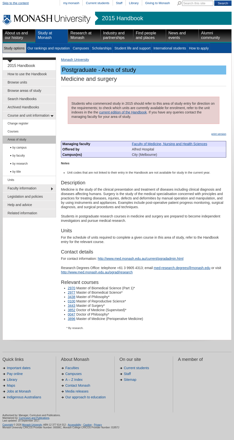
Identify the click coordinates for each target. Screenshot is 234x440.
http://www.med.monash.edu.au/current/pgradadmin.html (141, 259)
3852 (71, 310)
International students (169, 48)
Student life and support (132, 48)
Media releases (76, 391)
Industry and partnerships (114, 35)
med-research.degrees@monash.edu (182, 268)
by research (20, 163)
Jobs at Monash (19, 391)
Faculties (72, 368)
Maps (11, 385)
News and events (177, 35)
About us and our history (16, 35)
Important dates (18, 368)
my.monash (71, 3)
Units (11, 180)
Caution (87, 424)
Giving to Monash (157, 3)
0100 (71, 301)
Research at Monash (80, 35)
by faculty (18, 155)
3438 (71, 297)
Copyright (7, 424)
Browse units (17, 82)
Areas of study (17, 139)
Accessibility (74, 424)
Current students (97, 3)
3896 (71, 319)
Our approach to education (85, 397)
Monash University (75, 60)
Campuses (81, 48)
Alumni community (210, 35)
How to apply (199, 48)
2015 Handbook (122, 18)
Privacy (98, 424)
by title (16, 171)
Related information (22, 213)
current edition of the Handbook (123, 112)
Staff (119, 3)
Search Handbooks (22, 99)
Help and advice (20, 205)
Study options (14, 48)
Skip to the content (15, 3)
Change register (18, 123)
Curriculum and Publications (34, 418)
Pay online (15, 374)
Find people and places (146, 35)
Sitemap (130, 380)
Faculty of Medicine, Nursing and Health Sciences (169, 144)
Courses (13, 131)
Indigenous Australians (24, 397)
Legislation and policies (25, 196)
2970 (71, 288)
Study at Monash (45, 35)
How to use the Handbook (27, 74)
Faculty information (22, 188)
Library (134, 3)
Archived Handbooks (23, 107)
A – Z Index (74, 380)
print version (218, 133)
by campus (19, 147)
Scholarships (101, 48)
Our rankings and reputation (49, 48)
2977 (71, 292)
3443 (71, 306)
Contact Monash (77, 385)
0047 (71, 314)
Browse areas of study (24, 91)
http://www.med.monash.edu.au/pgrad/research (97, 272)
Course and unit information (28, 115)
